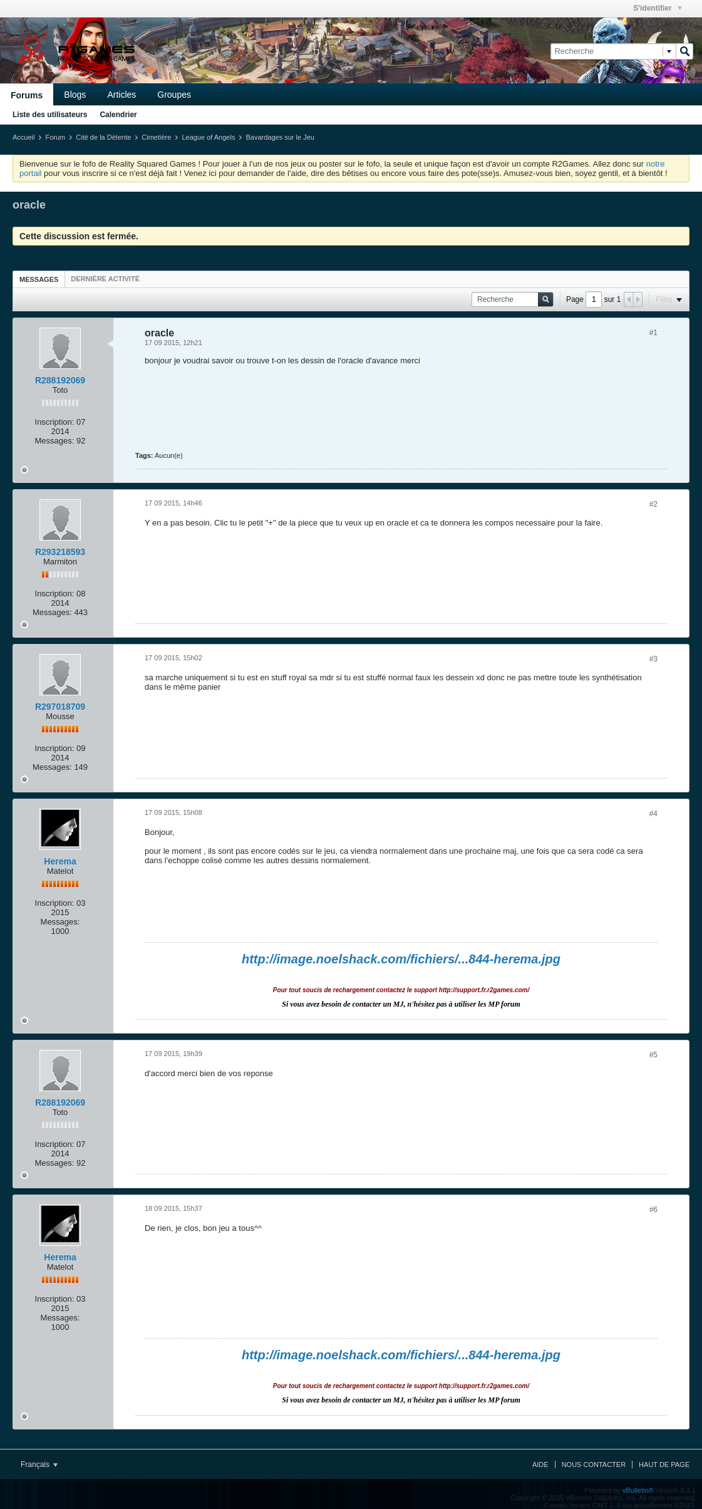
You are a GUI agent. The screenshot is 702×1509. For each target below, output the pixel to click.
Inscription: (55, 422)
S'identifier (657, 8)
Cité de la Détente (103, 137)
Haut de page (664, 1464)
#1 (653, 332)
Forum (55, 137)
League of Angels (208, 137)
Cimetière (156, 137)
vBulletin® (638, 1490)
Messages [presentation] (38, 279)
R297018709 (60, 707)
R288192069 (60, 380)
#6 (653, 1209)
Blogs (75, 95)
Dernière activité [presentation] (105, 279)
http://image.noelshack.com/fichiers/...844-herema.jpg (401, 959)
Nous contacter (594, 1464)
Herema (60, 861)
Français (39, 1464)
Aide (540, 1464)
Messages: (55, 440)
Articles (121, 95)
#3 (653, 659)
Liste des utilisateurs (50, 114)
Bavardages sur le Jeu (279, 137)
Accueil (23, 137)
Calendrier (118, 114)
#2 (653, 504)
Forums (27, 95)
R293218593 (60, 552)
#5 (653, 1054)
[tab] (39, 279)
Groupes (174, 95)
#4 (653, 813)
